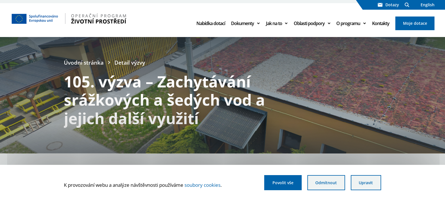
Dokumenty (242, 23)
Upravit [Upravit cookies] (366, 182)
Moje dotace (415, 23)
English (427, 4)
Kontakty (380, 23)
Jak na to (274, 23)
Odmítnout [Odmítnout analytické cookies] (326, 182)
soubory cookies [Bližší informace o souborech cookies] (202, 184)
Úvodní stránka (84, 62)
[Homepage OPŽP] (93, 18)
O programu (348, 23)
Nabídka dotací (210, 23)
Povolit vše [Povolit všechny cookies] (282, 182)
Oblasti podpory (309, 23)
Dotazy (388, 4)
